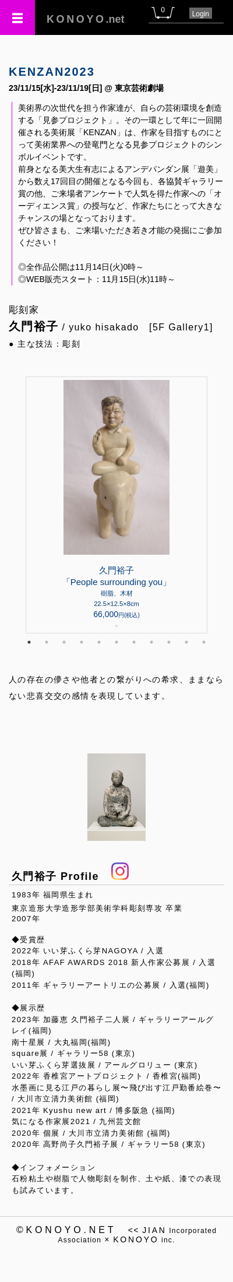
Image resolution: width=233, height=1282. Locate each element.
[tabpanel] (116, 504)
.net (86, 19)
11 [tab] (204, 642)
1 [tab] (29, 642)
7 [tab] (134, 642)
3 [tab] (64, 642)
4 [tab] (81, 642)
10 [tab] (186, 642)
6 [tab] (116, 642)
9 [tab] (169, 642)
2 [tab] (46, 642)
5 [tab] (99, 642)
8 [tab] (151, 642)
